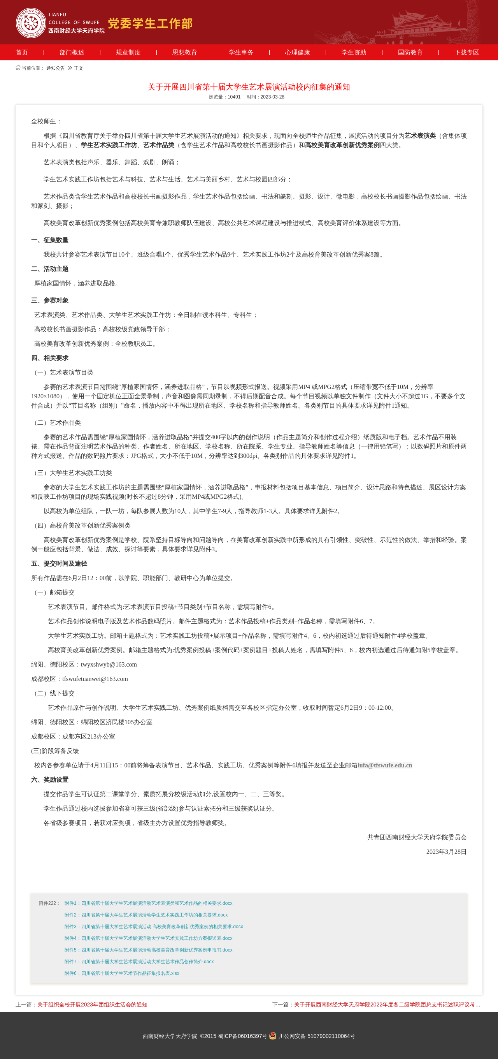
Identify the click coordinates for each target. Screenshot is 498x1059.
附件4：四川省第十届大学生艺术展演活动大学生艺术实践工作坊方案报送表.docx (148, 938)
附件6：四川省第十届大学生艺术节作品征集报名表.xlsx (122, 973)
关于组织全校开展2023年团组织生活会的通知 (92, 1004)
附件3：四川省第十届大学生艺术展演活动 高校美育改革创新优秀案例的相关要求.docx (154, 926)
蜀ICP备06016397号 (243, 1036)
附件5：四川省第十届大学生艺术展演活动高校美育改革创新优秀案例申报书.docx (148, 950)
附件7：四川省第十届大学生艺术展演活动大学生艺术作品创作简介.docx (139, 961)
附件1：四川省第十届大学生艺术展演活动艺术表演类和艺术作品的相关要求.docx (148, 903)
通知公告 (55, 68)
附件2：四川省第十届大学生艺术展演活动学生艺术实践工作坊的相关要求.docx (146, 915)
